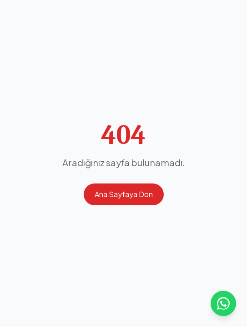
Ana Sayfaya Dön (124, 194)
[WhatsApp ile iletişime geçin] (223, 303)
